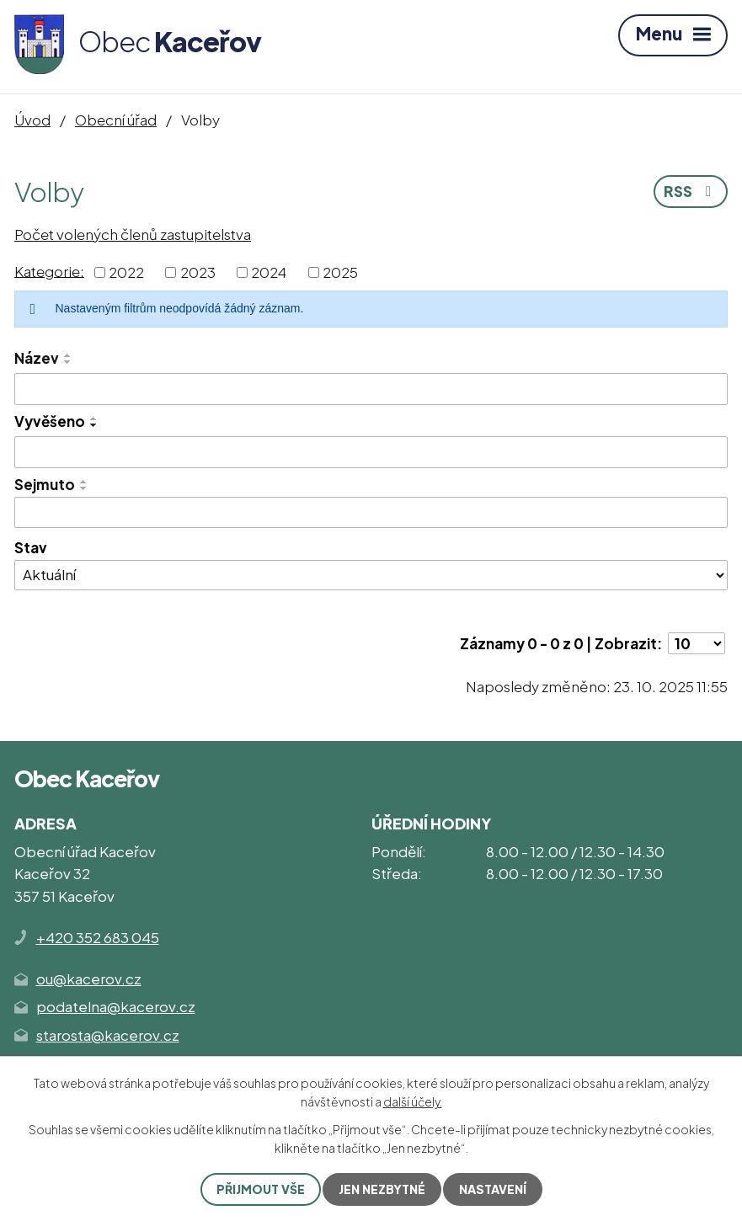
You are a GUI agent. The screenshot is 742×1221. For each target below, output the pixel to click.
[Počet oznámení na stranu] (696, 643)
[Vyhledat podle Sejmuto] (371, 513)
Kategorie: (49, 270)
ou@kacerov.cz (88, 978)
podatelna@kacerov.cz (115, 1006)
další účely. (412, 1101)
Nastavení (492, 1189)
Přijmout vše (260, 1189)
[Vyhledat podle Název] (371, 389)
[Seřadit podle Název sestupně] (68, 362)
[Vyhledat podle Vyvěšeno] (371, 452)
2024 (268, 272)
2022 (126, 272)
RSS (691, 191)
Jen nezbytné (382, 1189)
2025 (340, 272)
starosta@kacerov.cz (107, 1035)
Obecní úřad (116, 119)
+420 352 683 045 (97, 937)
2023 (198, 272)
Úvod (32, 119)
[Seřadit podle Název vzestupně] (68, 355)
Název (36, 358)
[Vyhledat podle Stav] (371, 575)
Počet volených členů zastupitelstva (132, 234)
